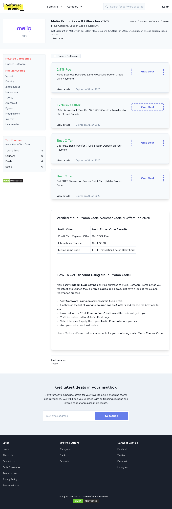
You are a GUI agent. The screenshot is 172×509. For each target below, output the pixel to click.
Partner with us (11, 485)
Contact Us (9, 461)
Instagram (122, 467)
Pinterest (122, 461)
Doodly (9, 81)
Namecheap (12, 92)
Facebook (122, 449)
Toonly (9, 97)
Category (74, 7)
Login (165, 7)
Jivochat (9, 119)
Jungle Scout (12, 87)
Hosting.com (12, 114)
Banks (63, 455)
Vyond (9, 76)
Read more (58, 38)
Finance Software (150, 21)
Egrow (9, 108)
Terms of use (10, 473)
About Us (8, 455)
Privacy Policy (10, 479)
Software (54, 7)
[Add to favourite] (43, 21)
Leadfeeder (12, 124)
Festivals (64, 461)
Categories (66, 449)
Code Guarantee (11, 467)
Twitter (121, 455)
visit (24, 35)
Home (133, 21)
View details (63, 89)
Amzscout (11, 103)
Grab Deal (147, 71)
